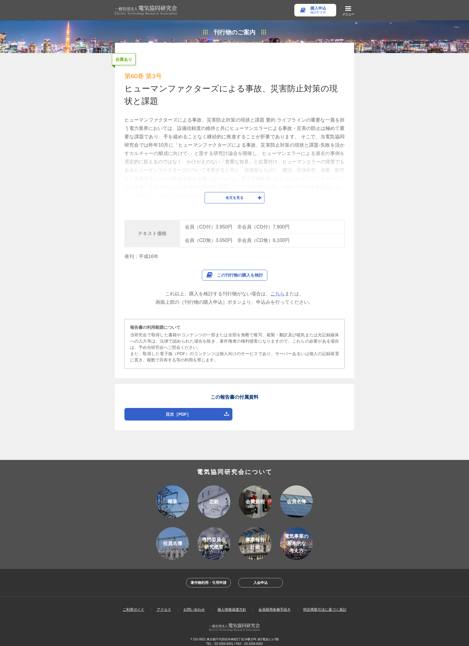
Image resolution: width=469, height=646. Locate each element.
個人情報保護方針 (231, 603)
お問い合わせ (194, 603)
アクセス (164, 603)
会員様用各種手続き (274, 603)
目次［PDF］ (178, 408)
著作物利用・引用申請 (208, 577)
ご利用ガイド (133, 603)
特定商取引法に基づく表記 (324, 603)
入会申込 (260, 577)
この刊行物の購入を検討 (240, 269)
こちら (277, 287)
